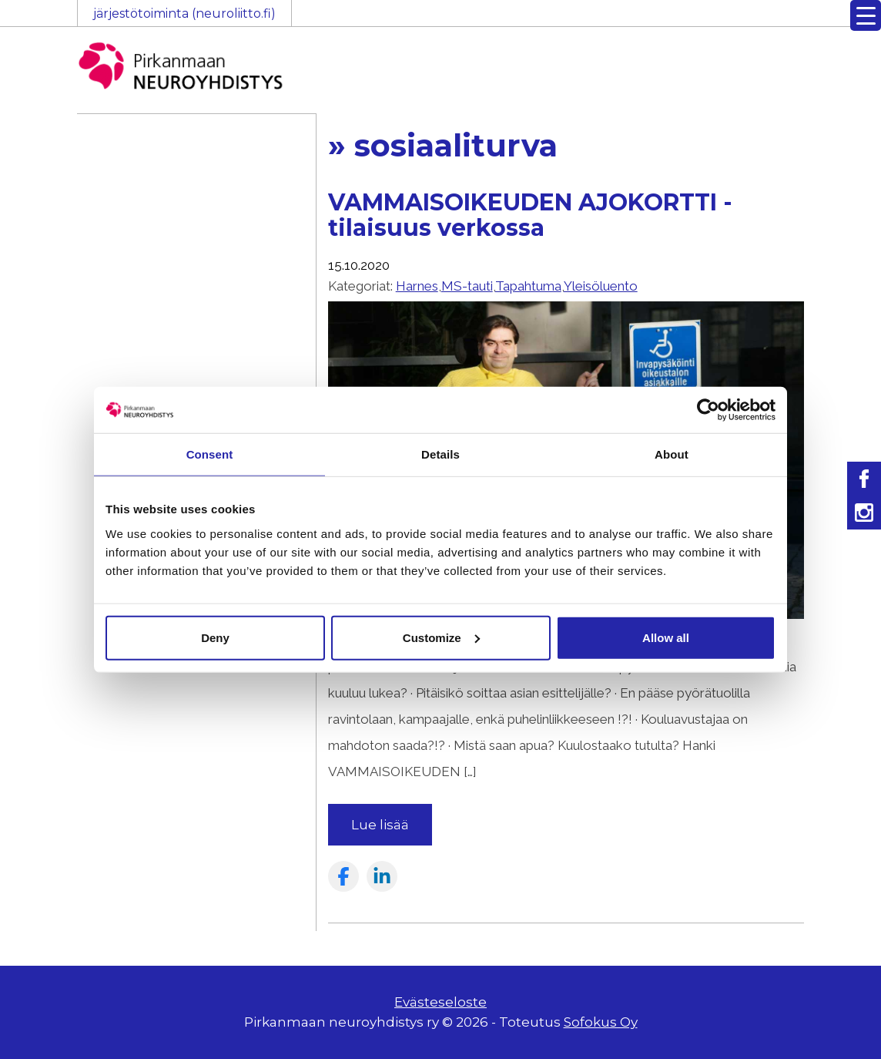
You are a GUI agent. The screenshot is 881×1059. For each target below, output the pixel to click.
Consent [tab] (209, 454)
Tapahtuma (528, 286)
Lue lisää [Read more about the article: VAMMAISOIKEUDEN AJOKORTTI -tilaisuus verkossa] (380, 824)
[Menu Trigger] (865, 15)
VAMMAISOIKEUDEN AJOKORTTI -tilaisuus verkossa (530, 215)
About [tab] (671, 454)
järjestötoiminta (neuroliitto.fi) (184, 13)
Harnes (417, 286)
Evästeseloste (440, 1002)
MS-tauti (467, 286)
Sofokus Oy (601, 1022)
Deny (215, 637)
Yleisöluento (601, 286)
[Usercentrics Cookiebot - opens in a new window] (708, 410)
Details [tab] (440, 454)
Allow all (665, 637)
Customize (441, 637)
